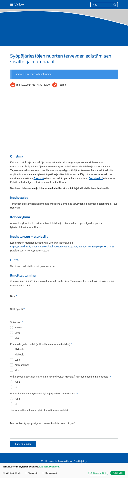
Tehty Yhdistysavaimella (89, 454)
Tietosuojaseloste (38, 453)
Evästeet (55, 453)
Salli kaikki (118, 473)
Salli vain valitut (98, 473)
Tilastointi (31, 473)
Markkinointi (49, 473)
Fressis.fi (39, 178)
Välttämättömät (12, 473)
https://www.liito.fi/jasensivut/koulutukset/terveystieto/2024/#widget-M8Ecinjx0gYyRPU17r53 (62, 246)
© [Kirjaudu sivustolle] (42, 445)
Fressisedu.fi (96, 178)
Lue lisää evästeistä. (49, 466)
